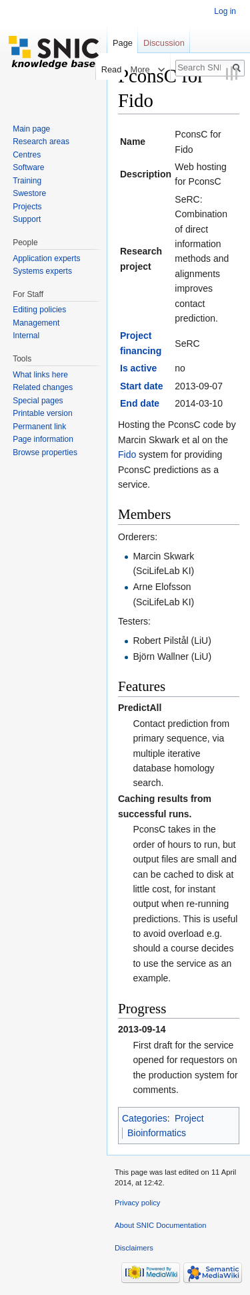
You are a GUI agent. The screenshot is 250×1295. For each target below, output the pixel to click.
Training (27, 180)
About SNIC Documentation (160, 1225)
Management (36, 323)
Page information (43, 439)
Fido (127, 454)
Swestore (29, 193)
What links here (40, 374)
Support (27, 219)
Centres (27, 154)
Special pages (38, 400)
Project (189, 1118)
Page (123, 43)
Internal (26, 335)
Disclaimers (134, 1248)
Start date (141, 386)
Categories (144, 1118)
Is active (138, 368)
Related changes (43, 387)
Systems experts (42, 271)
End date (139, 403)
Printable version (42, 413)
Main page (31, 129)
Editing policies (39, 309)
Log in (225, 11)
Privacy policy (137, 1203)
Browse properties (45, 452)
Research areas (41, 141)
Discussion (164, 43)
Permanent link (39, 426)
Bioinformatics (156, 1133)
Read (107, 69)
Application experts (46, 258)
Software (28, 167)
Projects (27, 206)
